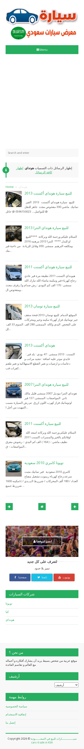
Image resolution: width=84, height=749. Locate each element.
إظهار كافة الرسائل (34, 170)
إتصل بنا (10, 723)
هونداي (10, 620)
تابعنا (42, 577)
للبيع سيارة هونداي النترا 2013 (46, 227)
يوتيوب (64, 577)
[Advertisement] (42, 101)
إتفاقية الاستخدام (16, 714)
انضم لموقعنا (42, 541)
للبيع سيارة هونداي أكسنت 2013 (48, 193)
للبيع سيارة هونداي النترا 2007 (46, 384)
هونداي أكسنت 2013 (39, 345)
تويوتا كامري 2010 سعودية (43, 462)
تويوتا (9, 603)
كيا (7, 612)
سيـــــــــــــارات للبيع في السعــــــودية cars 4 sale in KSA (54, 740)
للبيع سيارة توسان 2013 (42, 306)
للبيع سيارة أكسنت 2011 (42, 423)
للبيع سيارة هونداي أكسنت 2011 (48, 266)
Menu (43, 50)
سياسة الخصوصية (16, 706)
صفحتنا (19, 577)
